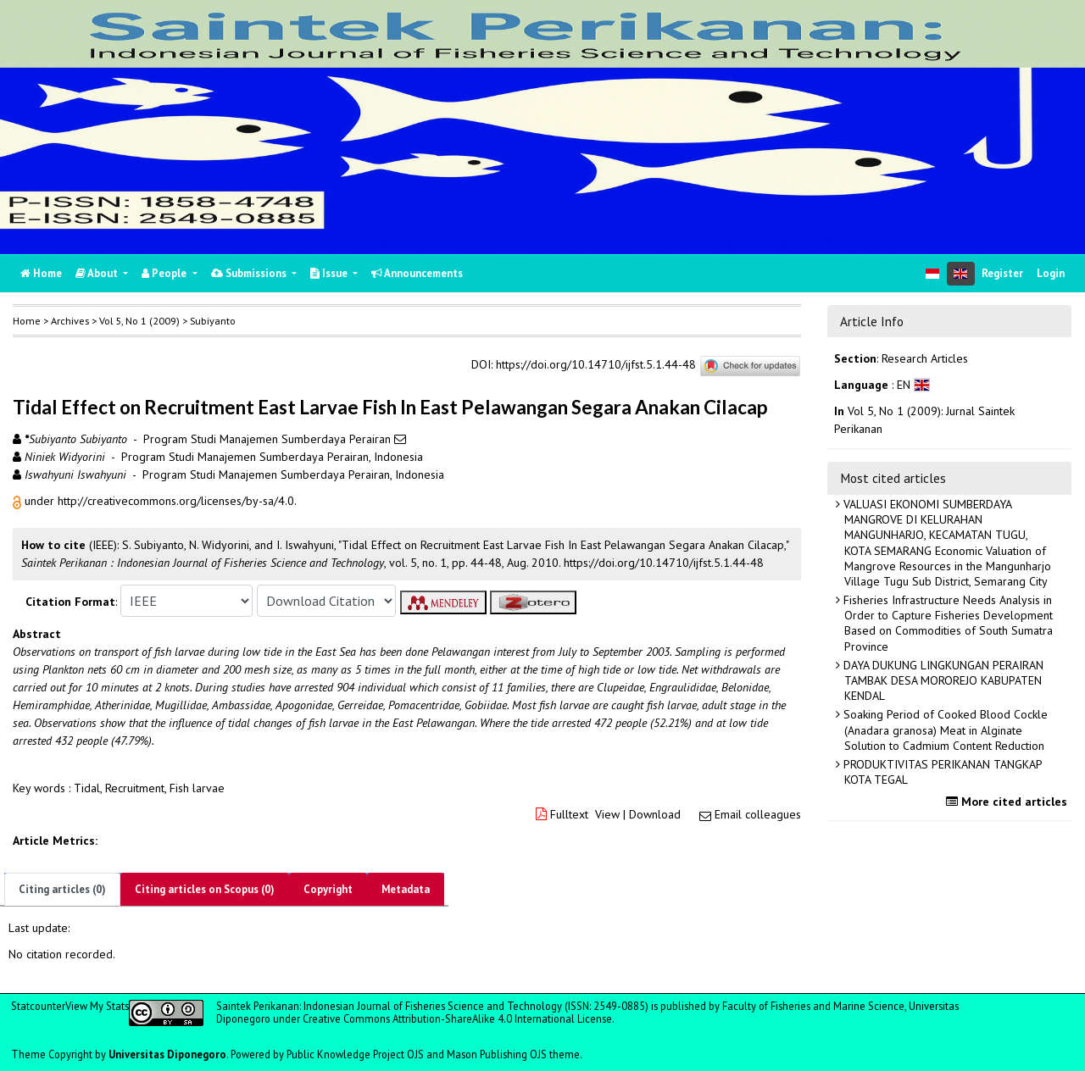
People (165, 273)
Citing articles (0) (62, 889)
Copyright (328, 889)
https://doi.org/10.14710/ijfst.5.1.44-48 (596, 365)
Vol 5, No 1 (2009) (139, 320)
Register (1002, 273)
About (97, 273)
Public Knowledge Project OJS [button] (355, 1054)
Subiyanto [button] (213, 320)
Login (1051, 273)
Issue (330, 273)
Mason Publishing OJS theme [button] (513, 1054)
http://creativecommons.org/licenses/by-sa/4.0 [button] (176, 500)
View (607, 814)
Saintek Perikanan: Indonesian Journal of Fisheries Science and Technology (390, 1006)
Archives (70, 320)
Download (655, 814)
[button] (19, 500)
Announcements (417, 273)
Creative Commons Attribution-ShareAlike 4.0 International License (457, 1018)
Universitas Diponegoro (167, 1054)
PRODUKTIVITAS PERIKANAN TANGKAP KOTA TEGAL (941, 772)
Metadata (405, 889)
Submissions (250, 273)
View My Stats (97, 1006)
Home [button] (27, 320)
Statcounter (38, 1006)
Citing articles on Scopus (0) (205, 889)
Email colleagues (758, 814)
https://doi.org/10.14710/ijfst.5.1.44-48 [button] (664, 562)
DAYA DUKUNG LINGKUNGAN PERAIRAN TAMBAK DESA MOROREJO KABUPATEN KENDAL (941, 680)
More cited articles (1008, 801)
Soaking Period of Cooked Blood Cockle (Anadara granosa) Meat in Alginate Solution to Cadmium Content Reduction (944, 729)
